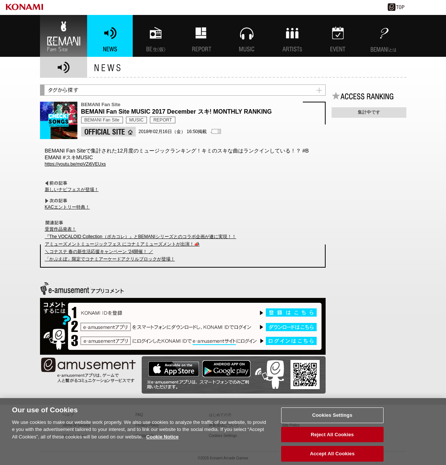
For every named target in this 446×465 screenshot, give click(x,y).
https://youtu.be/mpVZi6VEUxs (75, 164)
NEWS (110, 36)
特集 (201, 36)
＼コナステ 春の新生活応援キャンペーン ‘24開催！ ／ (99, 251)
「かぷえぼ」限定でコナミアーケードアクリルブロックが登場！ (110, 259)
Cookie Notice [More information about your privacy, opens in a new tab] (162, 439)
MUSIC (247, 36)
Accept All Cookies (332, 456)
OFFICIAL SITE (108, 131)
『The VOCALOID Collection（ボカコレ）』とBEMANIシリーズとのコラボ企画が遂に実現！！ (140, 236)
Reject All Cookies (332, 437)
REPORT (162, 120)
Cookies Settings (332, 418)
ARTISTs (292, 36)
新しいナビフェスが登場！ (72, 189)
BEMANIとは (383, 36)
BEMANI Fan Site (63, 36)
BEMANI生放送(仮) (155, 36)
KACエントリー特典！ (67, 207)
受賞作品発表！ (60, 229)
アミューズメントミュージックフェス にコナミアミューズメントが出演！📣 (122, 244)
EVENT (338, 36)
